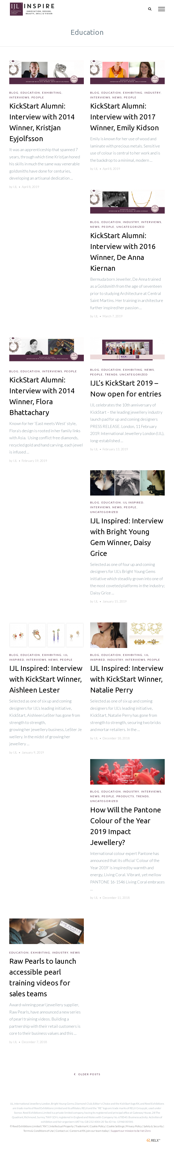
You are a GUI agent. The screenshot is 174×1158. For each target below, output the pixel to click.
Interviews (19, 97)
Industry (153, 92)
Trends (111, 374)
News (117, 97)
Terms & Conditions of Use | (39, 1130)
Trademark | (82, 1126)
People (37, 97)
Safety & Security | (153, 1126)
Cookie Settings (115, 1126)
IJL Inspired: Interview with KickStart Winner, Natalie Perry (126, 679)
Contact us (62, 1130)
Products (125, 796)
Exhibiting (52, 92)
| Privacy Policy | (134, 1126)
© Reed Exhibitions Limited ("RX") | (30, 1126)
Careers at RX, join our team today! (89, 1130)
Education (30, 92)
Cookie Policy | (98, 1126)
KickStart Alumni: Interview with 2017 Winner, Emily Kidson (124, 117)
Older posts (87, 1074)
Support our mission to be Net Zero (131, 1130)
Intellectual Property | (62, 1126)
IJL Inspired (133, 502)
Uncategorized (130, 226)
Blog (14, 92)
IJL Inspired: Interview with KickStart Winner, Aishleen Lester (45, 679)
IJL (15, 187)
